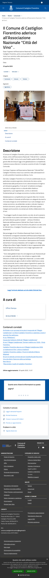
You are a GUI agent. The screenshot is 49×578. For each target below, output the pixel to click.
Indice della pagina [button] (11, 128)
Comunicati (17, 16)
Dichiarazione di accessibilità (12, 550)
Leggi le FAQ (31, 519)
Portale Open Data (9, 504)
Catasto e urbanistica (34, 472)
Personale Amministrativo (11, 472)
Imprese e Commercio (34, 466)
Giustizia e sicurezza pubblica (12, 489)
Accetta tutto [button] (18, 571)
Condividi (7, 72)
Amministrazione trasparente (12, 541)
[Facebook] (38, 447)
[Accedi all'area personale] (41, 2)
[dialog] (24, 568)
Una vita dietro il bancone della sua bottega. (17, 359)
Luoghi (30, 500)
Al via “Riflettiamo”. (9, 337)
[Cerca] (45, 8)
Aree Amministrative (10, 460)
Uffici (5, 463)
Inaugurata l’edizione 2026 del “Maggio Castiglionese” (20, 340)
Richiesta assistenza (33, 522)
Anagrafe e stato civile (34, 457)
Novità (10, 16)
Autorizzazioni (8, 501)
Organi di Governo (9, 457)
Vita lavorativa (32, 463)
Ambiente (6, 495)
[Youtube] (43, 447)
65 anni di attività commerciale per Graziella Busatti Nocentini (22, 357)
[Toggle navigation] (3, 8)
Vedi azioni (16, 72)
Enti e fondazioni (9, 466)
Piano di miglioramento (10, 553)
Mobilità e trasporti (33, 477)
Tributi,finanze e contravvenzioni (13, 492)
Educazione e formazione (11, 486)
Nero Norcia (7, 361)
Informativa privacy (9, 544)
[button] (24, 575)
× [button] (47, 559)
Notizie (30, 486)
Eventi (29, 503)
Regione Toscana (7, 2)
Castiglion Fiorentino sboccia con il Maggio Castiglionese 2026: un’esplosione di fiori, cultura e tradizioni (23, 348)
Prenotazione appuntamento (36, 513)
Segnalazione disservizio (35, 516)
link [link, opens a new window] (41, 567)
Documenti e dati (9, 475)
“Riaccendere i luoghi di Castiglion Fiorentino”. (17, 364)
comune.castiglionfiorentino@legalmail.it (13, 530)
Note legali (7, 547)
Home (3, 16)
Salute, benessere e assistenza (12, 498)
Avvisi (29, 492)
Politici (6, 469)
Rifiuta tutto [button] (31, 571)
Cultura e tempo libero (34, 460)
